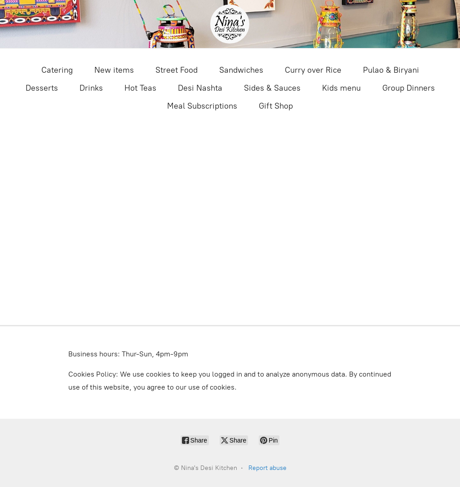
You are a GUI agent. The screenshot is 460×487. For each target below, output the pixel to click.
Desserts (42, 88)
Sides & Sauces (272, 88)
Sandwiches (241, 70)
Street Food (176, 70)
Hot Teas (140, 88)
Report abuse (267, 468)
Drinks (91, 88)
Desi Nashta (200, 88)
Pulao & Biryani (391, 70)
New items (114, 70)
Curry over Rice (313, 70)
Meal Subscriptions (202, 106)
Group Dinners (408, 88)
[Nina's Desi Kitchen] (229, 24)
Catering (57, 70)
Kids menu (341, 88)
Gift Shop (276, 106)
